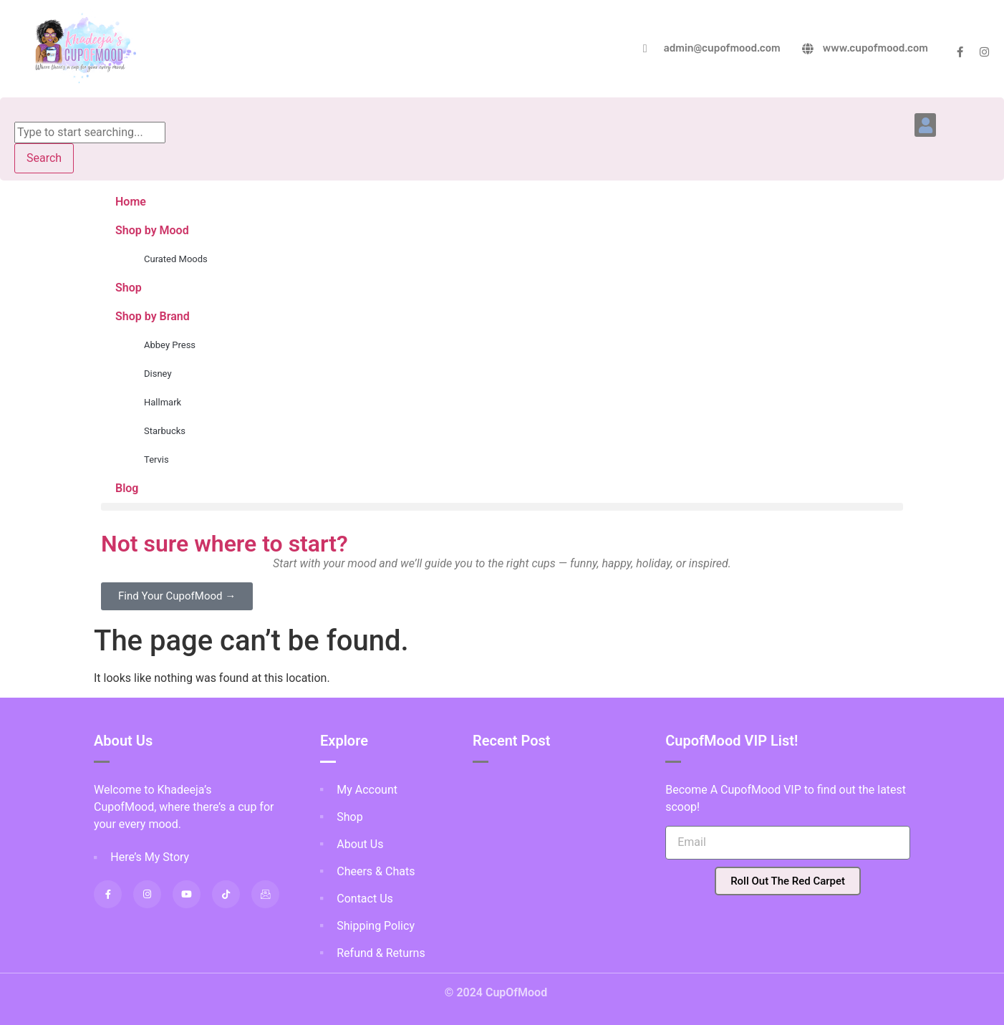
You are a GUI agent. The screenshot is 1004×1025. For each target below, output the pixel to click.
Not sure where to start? (224, 543)
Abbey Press (170, 345)
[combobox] (89, 132)
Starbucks (164, 430)
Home (130, 201)
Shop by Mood (152, 230)
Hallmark (162, 402)
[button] (925, 125)
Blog (126, 488)
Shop (128, 287)
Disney (158, 373)
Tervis (156, 459)
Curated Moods (176, 259)
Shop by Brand (152, 316)
